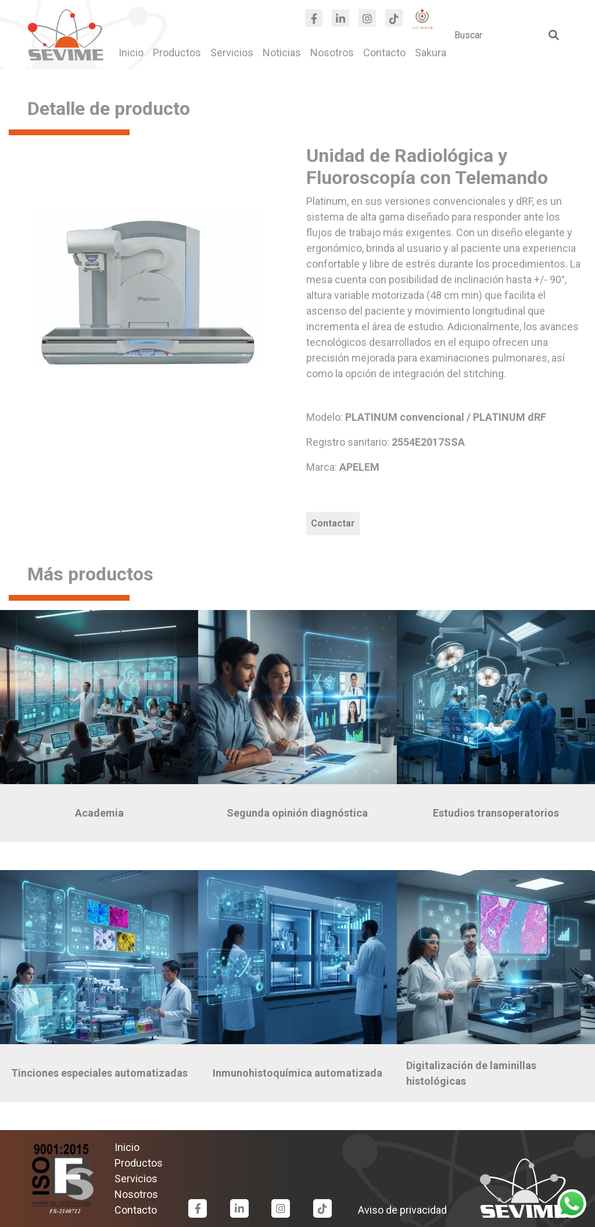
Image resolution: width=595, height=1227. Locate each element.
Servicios (231, 52)
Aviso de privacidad (402, 1210)
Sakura (430, 52)
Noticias (282, 52)
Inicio (131, 52)
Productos (177, 52)
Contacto (384, 52)
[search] (507, 35)
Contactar (333, 523)
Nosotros (332, 52)
